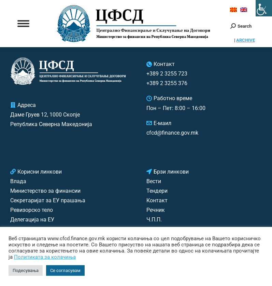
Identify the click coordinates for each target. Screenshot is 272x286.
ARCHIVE (245, 40)
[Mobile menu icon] (23, 23)
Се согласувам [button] (65, 270)
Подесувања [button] (26, 270)
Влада (18, 181)
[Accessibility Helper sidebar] (264, 8)
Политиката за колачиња (45, 257)
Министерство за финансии (45, 191)
